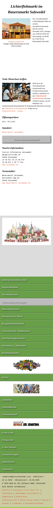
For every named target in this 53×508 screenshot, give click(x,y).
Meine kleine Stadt (29, 500)
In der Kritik (8, 432)
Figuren (44, 500)
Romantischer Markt (12, 316)
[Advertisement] (26, 66)
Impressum (7, 469)
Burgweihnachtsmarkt (13, 323)
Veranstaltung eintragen (14, 302)
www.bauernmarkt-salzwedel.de (16, 183)
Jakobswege (20, 493)
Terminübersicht (10, 294)
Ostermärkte (33, 493)
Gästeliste (7, 400)
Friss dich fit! (31, 490)
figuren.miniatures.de (17, 41)
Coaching (17, 490)
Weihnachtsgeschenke (13, 338)
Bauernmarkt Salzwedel (12, 132)
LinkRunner (17, 503)
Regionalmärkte (10, 287)
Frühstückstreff (9, 414)
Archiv (5, 377)
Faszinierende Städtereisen (16, 331)
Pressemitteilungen (34, 503)
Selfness (6, 490)
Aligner (5, 503)
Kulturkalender (9, 407)
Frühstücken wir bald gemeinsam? (16, 108)
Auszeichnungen (10, 454)
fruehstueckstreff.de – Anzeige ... (13, 111)
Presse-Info (8, 440)
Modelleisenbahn (10, 353)
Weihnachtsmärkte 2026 (14, 280)
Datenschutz (8, 462)
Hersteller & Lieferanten (14, 345)
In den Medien (9, 447)
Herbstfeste (21, 497)
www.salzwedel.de (10, 165)
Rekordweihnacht (11, 309)
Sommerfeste (7, 497)
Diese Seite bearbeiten (26, 139)
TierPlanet (7, 493)
